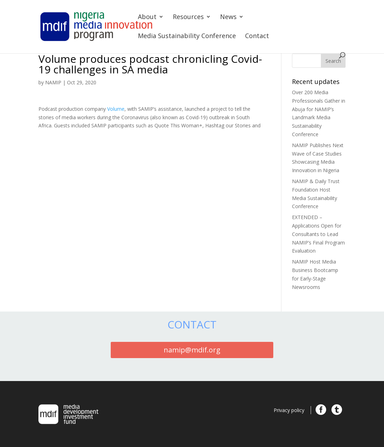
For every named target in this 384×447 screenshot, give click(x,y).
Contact (257, 36)
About (147, 17)
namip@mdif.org (192, 350)
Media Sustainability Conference (187, 36)
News (228, 17)
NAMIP (53, 82)
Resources (188, 17)
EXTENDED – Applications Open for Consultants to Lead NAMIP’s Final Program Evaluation (318, 234)
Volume (115, 108)
